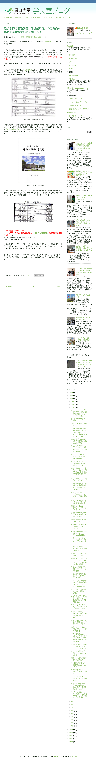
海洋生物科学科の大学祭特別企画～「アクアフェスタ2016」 (79, 533)
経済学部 (72, 55)
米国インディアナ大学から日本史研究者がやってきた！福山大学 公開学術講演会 (79, 583)
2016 (71, 399)
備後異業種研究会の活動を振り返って (84, 318)
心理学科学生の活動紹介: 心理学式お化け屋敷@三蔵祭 (79, 514)
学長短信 (71, 79)
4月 (72, 717)
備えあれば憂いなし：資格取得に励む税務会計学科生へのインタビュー (84, 249)
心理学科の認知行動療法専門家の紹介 (79, 659)
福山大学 (70, 46)
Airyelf (56, 756)
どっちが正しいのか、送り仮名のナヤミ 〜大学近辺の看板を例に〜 (84, 222)
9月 (72, 701)
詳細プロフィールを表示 (83, 33)
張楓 (22, 37)
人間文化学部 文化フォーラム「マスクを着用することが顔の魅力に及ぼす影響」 (79, 561)
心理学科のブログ (74, 105)
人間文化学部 (73, 58)
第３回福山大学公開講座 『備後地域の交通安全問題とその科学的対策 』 (79, 599)
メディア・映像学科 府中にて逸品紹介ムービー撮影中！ (79, 456)
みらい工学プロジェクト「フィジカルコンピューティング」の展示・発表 (79, 448)
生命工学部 (72, 65)
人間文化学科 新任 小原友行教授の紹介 (84, 339)
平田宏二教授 (27, 70)
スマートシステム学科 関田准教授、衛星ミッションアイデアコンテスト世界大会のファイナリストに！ (84, 146)
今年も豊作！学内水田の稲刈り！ (79, 520)
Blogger (74, 756)
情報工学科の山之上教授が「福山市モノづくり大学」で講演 (79, 622)
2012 (71, 739)
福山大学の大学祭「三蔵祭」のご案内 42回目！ (79, 653)
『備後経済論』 (48, 41)
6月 (72, 711)
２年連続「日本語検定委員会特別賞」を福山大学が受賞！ (79, 441)
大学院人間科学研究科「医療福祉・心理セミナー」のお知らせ (79, 646)
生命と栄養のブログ (75, 99)
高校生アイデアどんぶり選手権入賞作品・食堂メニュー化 (79, 463)
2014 (71, 733)
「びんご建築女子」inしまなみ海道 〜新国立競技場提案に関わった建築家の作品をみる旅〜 (79, 637)
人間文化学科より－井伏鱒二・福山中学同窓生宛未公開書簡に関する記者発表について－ (79, 472)
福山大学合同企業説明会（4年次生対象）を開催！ (79, 591)
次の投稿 (9, 286)
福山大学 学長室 (83, 28)
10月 (73, 407)
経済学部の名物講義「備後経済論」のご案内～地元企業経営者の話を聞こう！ (79, 686)
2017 (71, 396)
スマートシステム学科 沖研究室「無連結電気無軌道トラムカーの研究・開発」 (79, 413)
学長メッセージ (73, 75)
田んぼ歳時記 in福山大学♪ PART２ (79, 480)
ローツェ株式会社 (41, 233)
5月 (72, 714)
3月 (72, 720)
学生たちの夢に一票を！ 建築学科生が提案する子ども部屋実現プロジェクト (79, 694)
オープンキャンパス (75, 116)
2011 (71, 742)
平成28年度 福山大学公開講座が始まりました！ (79, 665)
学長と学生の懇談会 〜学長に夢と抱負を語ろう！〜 (79, 548)
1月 (72, 726)
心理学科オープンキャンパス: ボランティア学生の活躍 (84, 197)
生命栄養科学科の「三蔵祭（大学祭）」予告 (79, 671)
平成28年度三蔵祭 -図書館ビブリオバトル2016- (79, 526)
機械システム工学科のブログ (78, 109)
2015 (71, 730)
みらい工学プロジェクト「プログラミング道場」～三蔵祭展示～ (79, 495)
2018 (71, 392)
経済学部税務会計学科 (33, 37)
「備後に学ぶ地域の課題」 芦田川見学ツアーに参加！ (79, 576)
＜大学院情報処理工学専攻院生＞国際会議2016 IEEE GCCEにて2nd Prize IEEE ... (79, 486)
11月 (73, 404)
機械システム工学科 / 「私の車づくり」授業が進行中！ (80, 629)
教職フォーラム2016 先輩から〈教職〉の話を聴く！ (79, 508)
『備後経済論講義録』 (13, 129)
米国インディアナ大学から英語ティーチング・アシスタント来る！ (79, 541)
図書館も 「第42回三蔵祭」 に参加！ (79, 554)
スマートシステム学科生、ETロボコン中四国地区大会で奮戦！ (79, 607)
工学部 (71, 62)
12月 (73, 401)
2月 (72, 723)
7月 (72, 707)
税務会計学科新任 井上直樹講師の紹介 (79, 502)
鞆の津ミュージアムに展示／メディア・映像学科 (79, 678)
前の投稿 (58, 286)
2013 (71, 736)
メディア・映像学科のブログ (78, 102)
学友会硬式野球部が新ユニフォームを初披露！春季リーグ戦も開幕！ (84, 271)
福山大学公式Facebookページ (77, 88)
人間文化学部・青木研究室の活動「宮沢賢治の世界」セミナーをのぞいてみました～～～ (84, 363)
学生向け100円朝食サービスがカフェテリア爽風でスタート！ (84, 173)
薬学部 (71, 69)
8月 (72, 704)
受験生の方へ (71, 112)
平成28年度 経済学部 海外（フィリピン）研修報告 (79, 569)
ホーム (33, 286)
